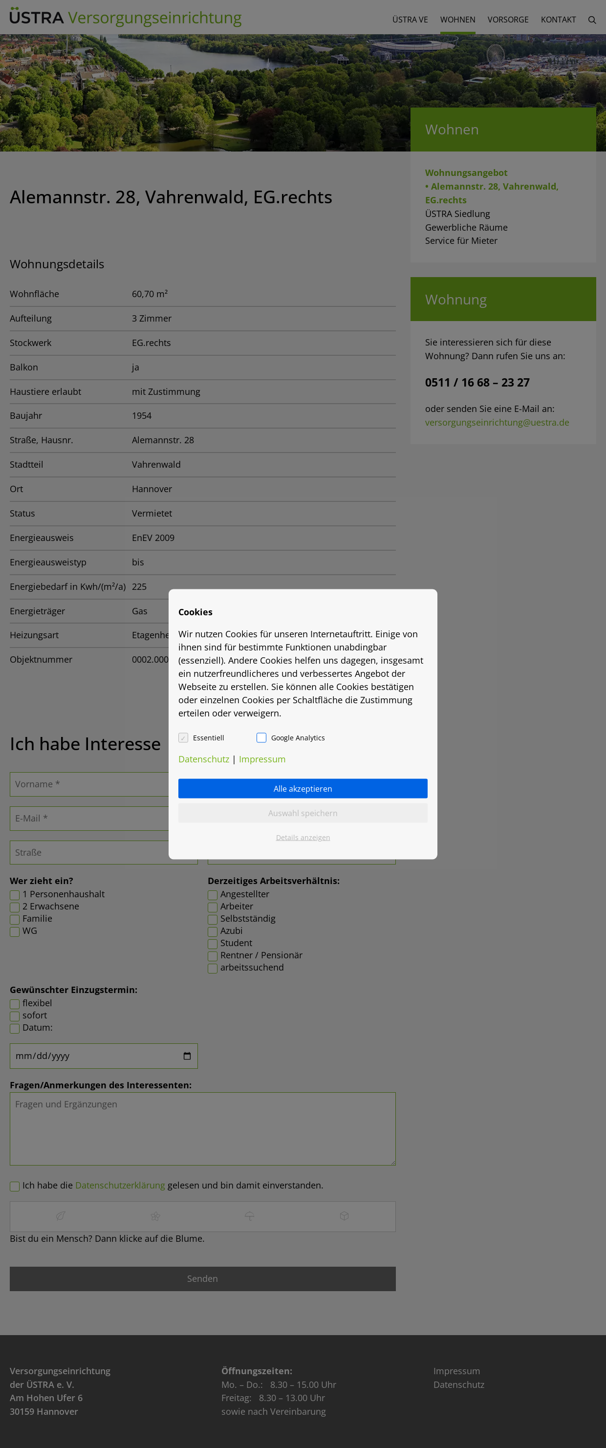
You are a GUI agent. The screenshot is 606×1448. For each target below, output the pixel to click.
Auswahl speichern (303, 812)
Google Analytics (298, 737)
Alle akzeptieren (303, 788)
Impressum (262, 758)
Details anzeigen (303, 837)
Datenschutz (203, 758)
